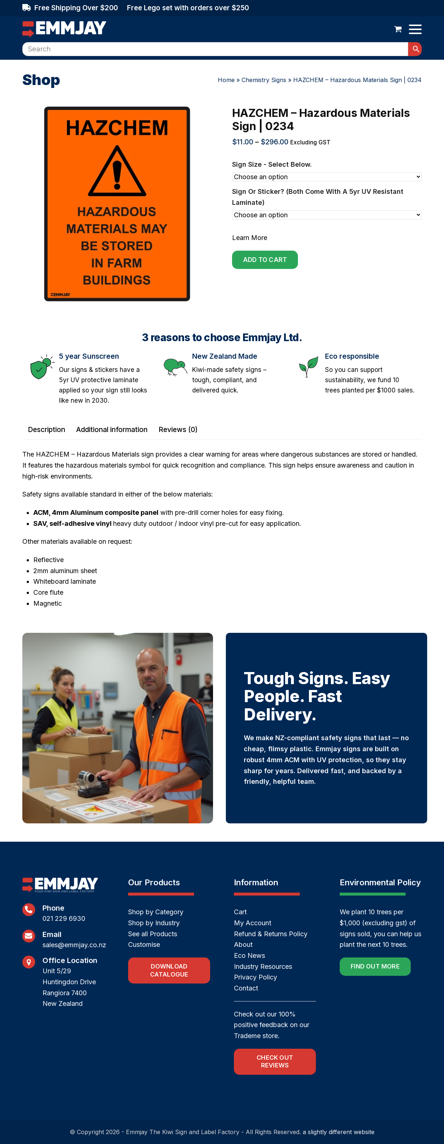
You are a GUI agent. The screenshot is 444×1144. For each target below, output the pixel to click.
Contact (246, 988)
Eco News (249, 955)
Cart (240, 912)
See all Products (152, 934)
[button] (398, 29)
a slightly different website (338, 1132)
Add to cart (265, 259)
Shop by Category (155, 912)
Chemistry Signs (264, 80)
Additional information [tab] (112, 429)
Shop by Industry (154, 923)
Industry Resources (263, 966)
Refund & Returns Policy (270, 934)
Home (226, 80)
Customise (144, 944)
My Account (252, 923)
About (243, 944)
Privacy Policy (255, 977)
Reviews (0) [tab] (178, 429)
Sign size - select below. (272, 164)
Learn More (249, 237)
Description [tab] (46, 429)
